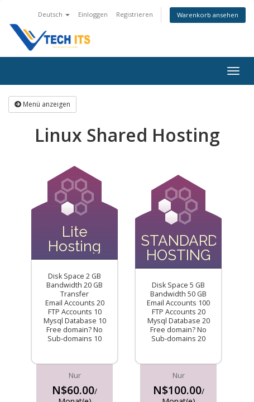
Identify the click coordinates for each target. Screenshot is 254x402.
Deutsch (54, 14)
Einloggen (93, 14)
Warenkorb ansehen (207, 15)
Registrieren (134, 14)
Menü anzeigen (42, 104)
